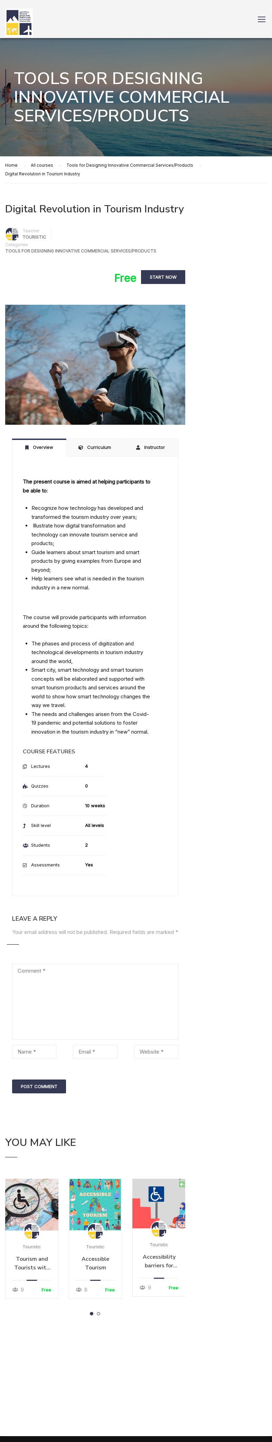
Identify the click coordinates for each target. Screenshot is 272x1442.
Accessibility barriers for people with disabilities (159, 1261)
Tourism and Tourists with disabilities (31, 1263)
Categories (16, 244)
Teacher (30, 230)
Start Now (163, 277)
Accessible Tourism (95, 1263)
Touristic (31, 1246)
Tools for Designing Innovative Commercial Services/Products (80, 251)
